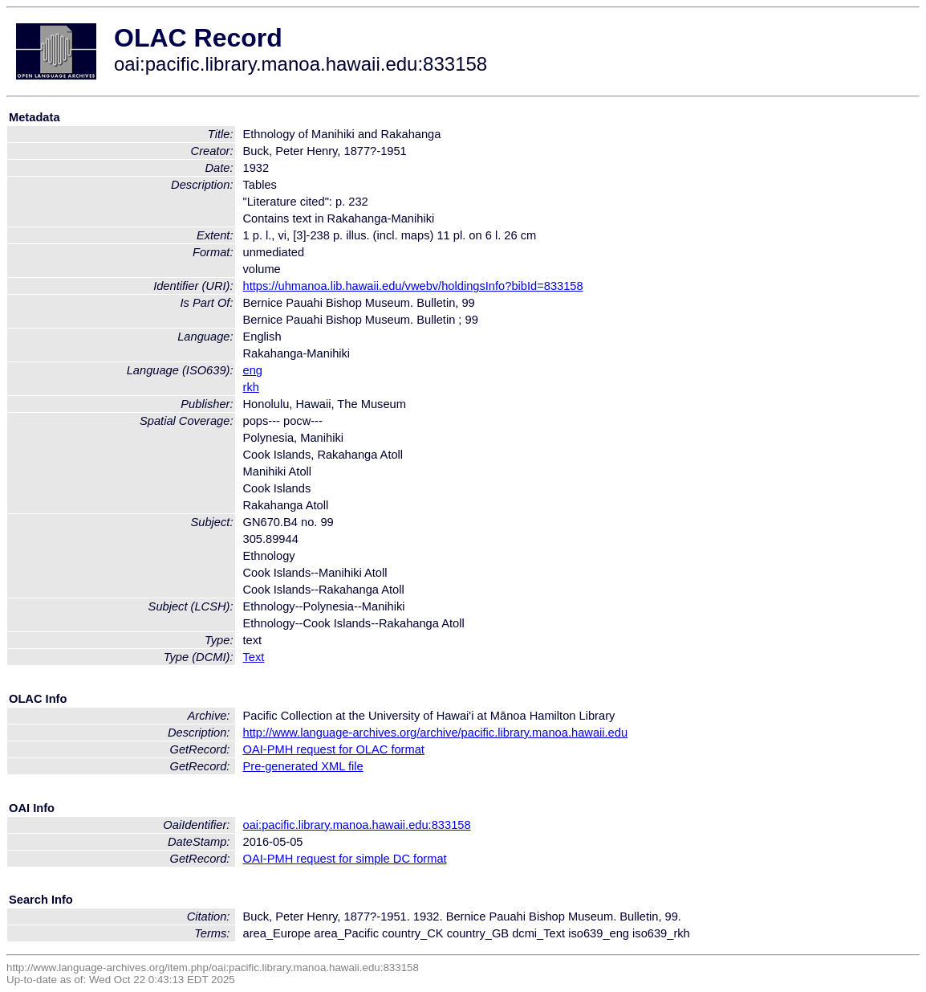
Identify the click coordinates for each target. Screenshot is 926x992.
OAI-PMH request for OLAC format (333, 749)
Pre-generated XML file (303, 766)
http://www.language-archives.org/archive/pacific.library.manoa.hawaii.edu (435, 732)
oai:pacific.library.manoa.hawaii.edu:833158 (357, 825)
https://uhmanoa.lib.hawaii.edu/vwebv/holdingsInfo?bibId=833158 (413, 286)
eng (252, 370)
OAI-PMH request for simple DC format (345, 858)
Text (254, 657)
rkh (251, 387)
